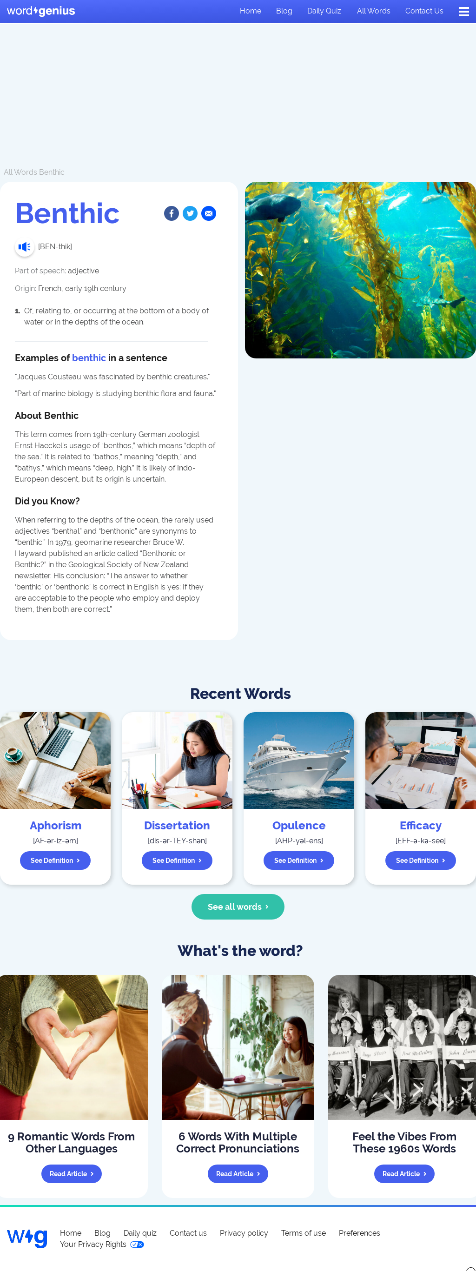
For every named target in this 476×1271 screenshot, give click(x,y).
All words (373, 11)
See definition (55, 860)
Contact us (424, 11)
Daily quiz (324, 11)
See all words (238, 907)
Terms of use (303, 1233)
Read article (72, 1173)
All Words (20, 172)
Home (250, 11)
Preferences (359, 1233)
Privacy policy (244, 1233)
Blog (284, 11)
